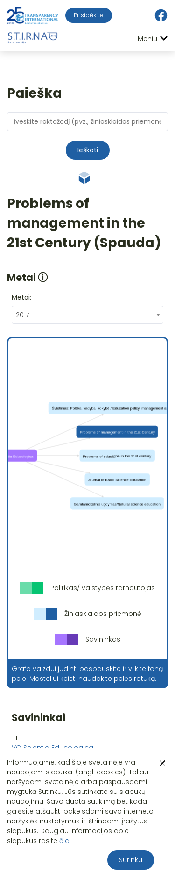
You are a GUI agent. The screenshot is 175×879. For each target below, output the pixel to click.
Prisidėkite (89, 15)
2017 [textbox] (22, 315)
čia (64, 840)
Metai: (21, 297)
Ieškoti (87, 150)
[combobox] (87, 315)
